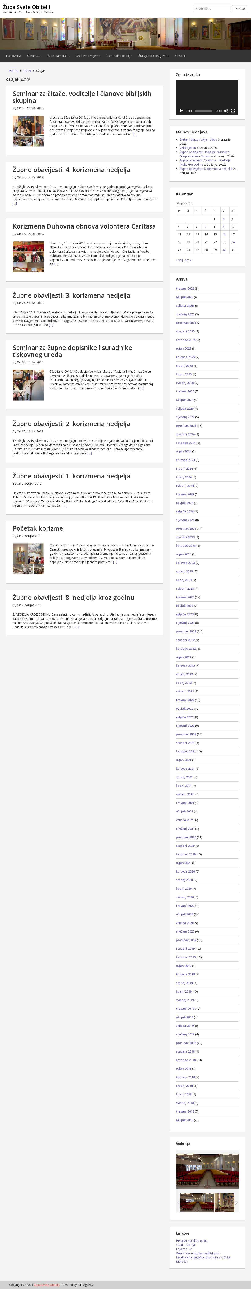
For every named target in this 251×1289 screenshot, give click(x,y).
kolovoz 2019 (185, 974)
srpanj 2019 (184, 983)
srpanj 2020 (184, 880)
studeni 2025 (185, 331)
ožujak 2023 (184, 606)
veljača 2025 (185, 408)
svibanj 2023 (185, 588)
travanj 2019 (185, 1009)
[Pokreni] (181, 111)
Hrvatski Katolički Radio (192, 1241)
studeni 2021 (185, 743)
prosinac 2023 (186, 528)
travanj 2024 (185, 494)
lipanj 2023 (184, 580)
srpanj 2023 (184, 571)
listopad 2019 (186, 957)
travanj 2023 (185, 597)
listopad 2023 (186, 546)
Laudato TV (184, 1249)
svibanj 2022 (185, 691)
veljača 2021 (185, 820)
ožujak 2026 (184, 297)
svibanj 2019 (185, 1000)
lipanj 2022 (184, 683)
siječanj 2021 (185, 828)
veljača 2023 (185, 614)
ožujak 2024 (184, 503)
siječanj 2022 (185, 726)
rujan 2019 (183, 966)
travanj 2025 (185, 391)
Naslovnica (13, 56)
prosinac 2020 (186, 837)
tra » (188, 260)
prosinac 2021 (186, 734)
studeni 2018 (185, 1051)
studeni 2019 (185, 948)
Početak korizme (38, 528)
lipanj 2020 (184, 888)
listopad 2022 (186, 648)
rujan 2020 (183, 863)
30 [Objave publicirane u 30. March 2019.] (224, 250)
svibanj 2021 (185, 794)
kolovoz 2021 (185, 768)
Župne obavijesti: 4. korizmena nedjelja (71, 169)
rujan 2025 (183, 348)
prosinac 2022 (186, 631)
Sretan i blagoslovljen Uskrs (198, 139)
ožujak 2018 (184, 1120)
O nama (34, 56)
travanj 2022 (185, 700)
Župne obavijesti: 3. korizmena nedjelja (71, 295)
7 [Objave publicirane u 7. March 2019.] (205, 227)
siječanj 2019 (185, 1034)
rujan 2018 (183, 1069)
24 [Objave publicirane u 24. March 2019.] (233, 242)
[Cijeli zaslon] (233, 111)
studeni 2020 (185, 846)
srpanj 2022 (184, 674)
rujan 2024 (183, 451)
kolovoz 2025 (185, 357)
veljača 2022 (185, 717)
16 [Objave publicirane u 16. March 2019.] (224, 234)
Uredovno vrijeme (88, 56)
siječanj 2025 (185, 417)
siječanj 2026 (185, 314)
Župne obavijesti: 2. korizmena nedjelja (71, 423)
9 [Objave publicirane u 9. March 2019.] (223, 227)
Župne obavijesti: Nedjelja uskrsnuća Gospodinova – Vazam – (204, 154)
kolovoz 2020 (185, 871)
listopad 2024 (186, 443)
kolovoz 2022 (185, 666)
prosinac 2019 (186, 940)
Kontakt (180, 56)
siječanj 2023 (185, 623)
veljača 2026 (185, 306)
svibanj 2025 (185, 383)
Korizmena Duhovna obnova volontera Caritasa (84, 226)
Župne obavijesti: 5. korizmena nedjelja (206, 169)
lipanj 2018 (184, 1094)
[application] (207, 97)
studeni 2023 (185, 537)
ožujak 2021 (184, 811)
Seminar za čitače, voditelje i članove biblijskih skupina (82, 97)
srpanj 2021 (184, 777)
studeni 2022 (185, 640)
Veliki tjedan (188, 148)
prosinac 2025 (186, 323)
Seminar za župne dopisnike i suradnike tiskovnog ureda (72, 351)
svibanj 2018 (185, 1103)
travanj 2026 (185, 288)
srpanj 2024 (184, 468)
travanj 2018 (185, 1111)
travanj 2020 (185, 906)
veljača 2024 (185, 511)
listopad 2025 (186, 340)
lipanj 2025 (184, 374)
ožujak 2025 (184, 400)
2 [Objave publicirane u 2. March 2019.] (223, 219)
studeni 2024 (185, 434)
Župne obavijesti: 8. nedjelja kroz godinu (74, 597)
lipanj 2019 (184, 991)
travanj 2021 (185, 803)
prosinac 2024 (186, 426)
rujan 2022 (183, 657)
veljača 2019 (185, 1026)
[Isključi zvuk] (226, 111)
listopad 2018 (186, 1060)
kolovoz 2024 (185, 460)
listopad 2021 (186, 751)
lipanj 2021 (184, 786)
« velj (179, 260)
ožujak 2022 (184, 708)
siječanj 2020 (185, 931)
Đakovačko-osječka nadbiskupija (198, 1253)
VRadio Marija (185, 1245)
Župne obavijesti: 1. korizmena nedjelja (71, 476)
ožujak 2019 (184, 1017)
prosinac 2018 (186, 1043)
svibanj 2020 (185, 897)
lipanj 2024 (184, 477)
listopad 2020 (186, 854)
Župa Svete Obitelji (26, 6)
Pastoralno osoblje (119, 56)
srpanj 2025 (184, 366)
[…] (135, 134)
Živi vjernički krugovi (153, 56)
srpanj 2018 (184, 1086)
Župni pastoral (58, 56)
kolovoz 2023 (185, 563)
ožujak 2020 (184, 914)
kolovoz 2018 (185, 1077)
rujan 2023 (183, 554)
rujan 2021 (183, 760)
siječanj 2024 (185, 520)
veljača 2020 (185, 923)
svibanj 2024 (185, 486)
